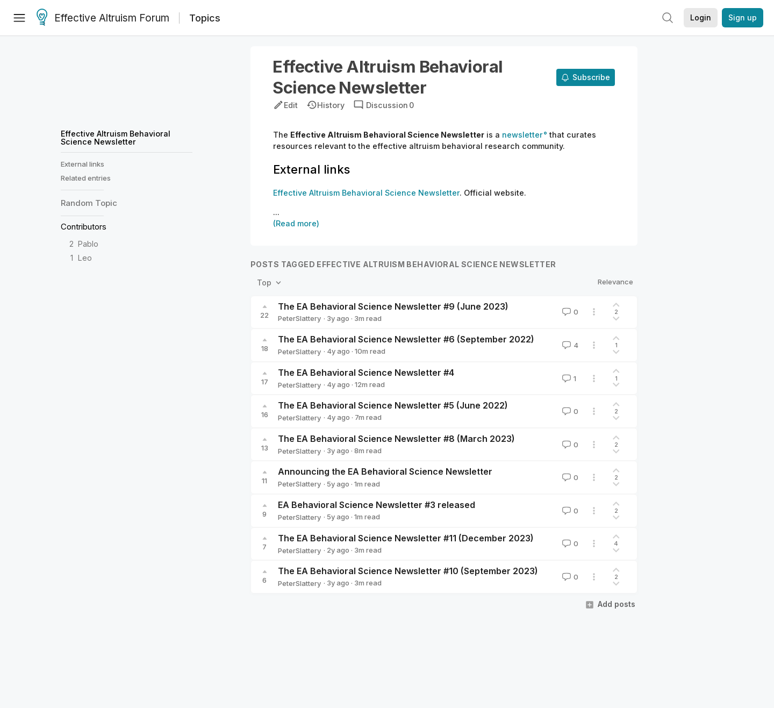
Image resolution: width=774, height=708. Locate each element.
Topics (204, 18)
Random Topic (89, 203)
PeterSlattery (299, 318)
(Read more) (296, 223)
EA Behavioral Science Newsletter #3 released (376, 504)
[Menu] (19, 18)
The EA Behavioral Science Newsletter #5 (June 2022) (393, 405)
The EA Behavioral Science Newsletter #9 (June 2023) (393, 306)
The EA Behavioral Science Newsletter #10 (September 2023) (408, 571)
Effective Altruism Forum (103, 18)
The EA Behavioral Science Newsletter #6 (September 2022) (406, 339)
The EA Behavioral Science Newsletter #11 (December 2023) (406, 538)
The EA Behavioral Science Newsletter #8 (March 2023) (396, 438)
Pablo (88, 243)
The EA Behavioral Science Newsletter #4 (366, 372)
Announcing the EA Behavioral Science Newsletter (385, 471)
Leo (85, 257)
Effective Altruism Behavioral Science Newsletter (115, 137)
